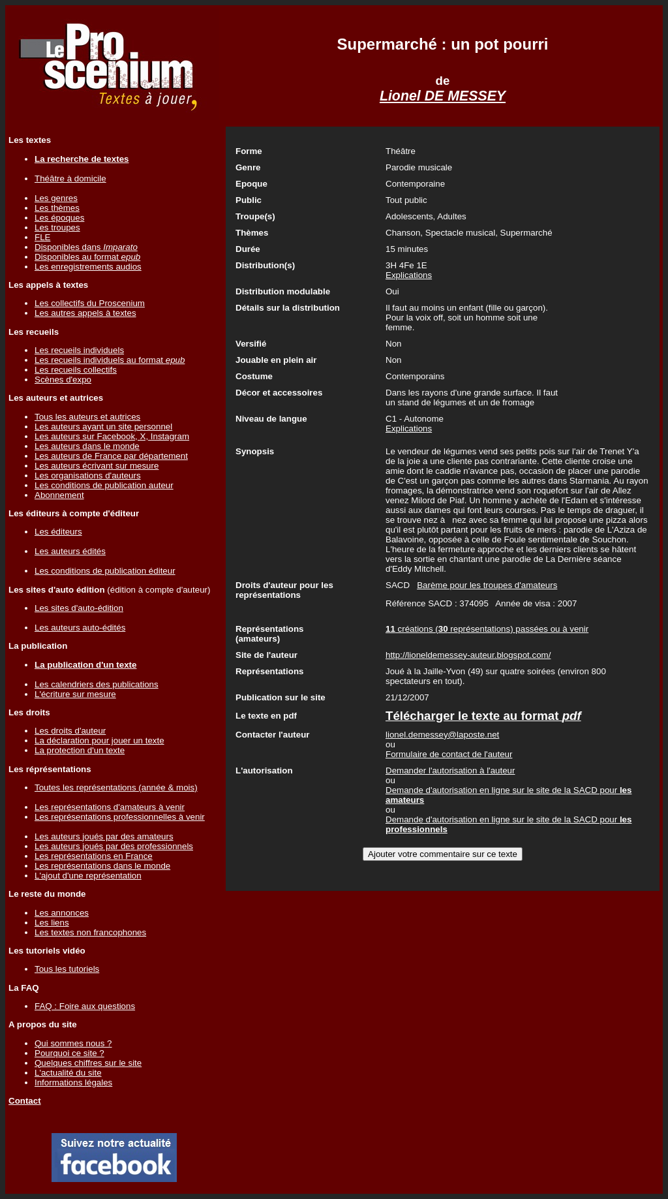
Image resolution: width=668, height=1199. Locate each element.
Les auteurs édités (70, 551)
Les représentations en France (94, 856)
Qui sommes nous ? (73, 1043)
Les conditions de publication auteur (104, 485)
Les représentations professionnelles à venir (120, 817)
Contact (24, 1101)
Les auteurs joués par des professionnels (114, 846)
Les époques (59, 218)
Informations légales (73, 1082)
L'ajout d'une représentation (88, 875)
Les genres (56, 198)
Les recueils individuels (79, 350)
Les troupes (57, 227)
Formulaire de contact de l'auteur (449, 754)
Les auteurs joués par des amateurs (104, 836)
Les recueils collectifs (76, 370)
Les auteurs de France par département (111, 456)
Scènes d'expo (63, 379)
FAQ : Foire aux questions (85, 1006)
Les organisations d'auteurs (88, 475)
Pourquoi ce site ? (69, 1053)
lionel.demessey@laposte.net (442, 735)
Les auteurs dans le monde (87, 446)
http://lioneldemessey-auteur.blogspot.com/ (468, 655)
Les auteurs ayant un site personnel (103, 426)
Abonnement (59, 495)
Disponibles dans (86, 247)
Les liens (52, 922)
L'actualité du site (68, 1073)
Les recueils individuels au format (110, 360)
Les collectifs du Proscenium (90, 303)
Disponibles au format (87, 257)
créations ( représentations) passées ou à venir (487, 629)
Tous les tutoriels (67, 969)
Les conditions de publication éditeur (105, 571)
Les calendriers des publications (97, 684)
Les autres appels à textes (85, 313)
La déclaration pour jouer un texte (99, 740)
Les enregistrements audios (88, 267)
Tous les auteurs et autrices (87, 417)
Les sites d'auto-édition (79, 608)
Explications (409, 275)
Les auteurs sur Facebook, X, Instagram (112, 436)
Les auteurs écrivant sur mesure (97, 466)
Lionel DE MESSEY (443, 96)
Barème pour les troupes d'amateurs (487, 585)
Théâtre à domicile (70, 178)
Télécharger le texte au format (483, 716)
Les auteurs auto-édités (80, 627)
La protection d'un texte (80, 750)
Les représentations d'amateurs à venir (110, 807)
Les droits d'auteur (70, 731)
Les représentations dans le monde (102, 866)
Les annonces (62, 913)
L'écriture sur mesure (75, 694)
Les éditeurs (58, 532)
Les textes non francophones (90, 932)
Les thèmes (57, 208)
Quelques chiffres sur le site (88, 1063)
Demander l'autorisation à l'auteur (450, 770)
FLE (42, 237)
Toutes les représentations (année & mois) (116, 787)
